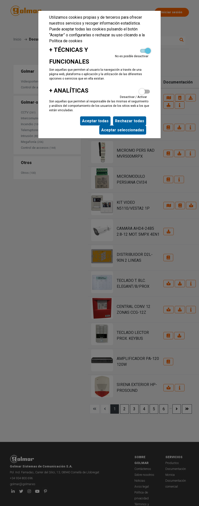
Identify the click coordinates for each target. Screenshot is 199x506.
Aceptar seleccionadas (122, 130)
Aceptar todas (95, 121)
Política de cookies (65, 41)
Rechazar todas (129, 121)
